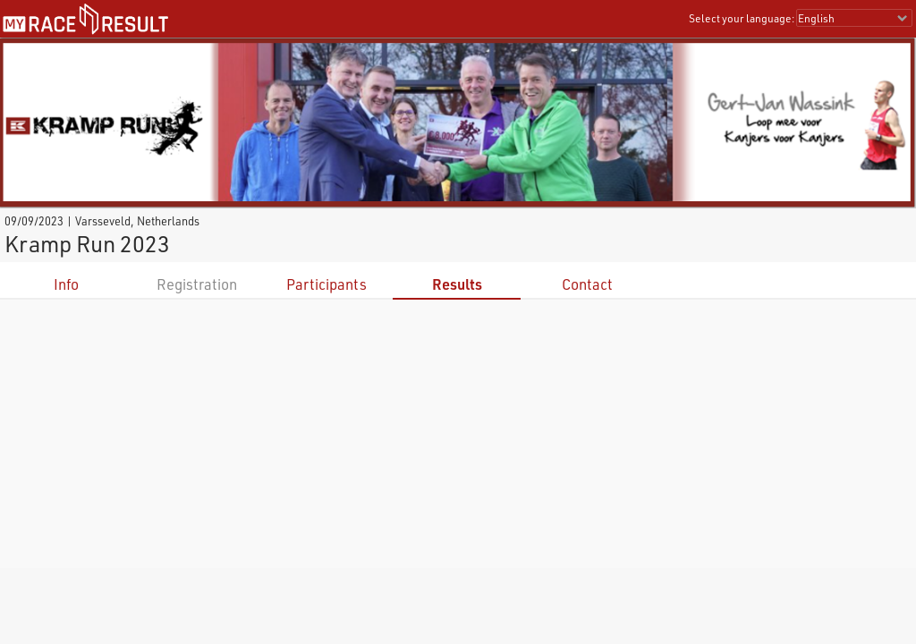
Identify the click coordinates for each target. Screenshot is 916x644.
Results (457, 284)
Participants (326, 284)
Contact (587, 284)
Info (66, 284)
